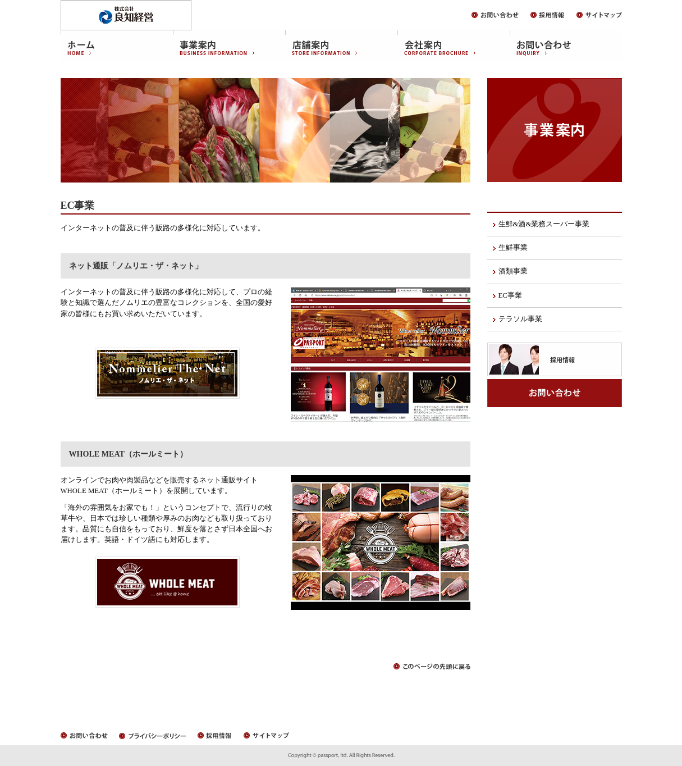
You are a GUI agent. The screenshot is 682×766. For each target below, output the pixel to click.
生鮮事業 (513, 248)
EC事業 (510, 295)
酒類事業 (513, 271)
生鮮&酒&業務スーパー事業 (544, 224)
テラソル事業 (520, 319)
